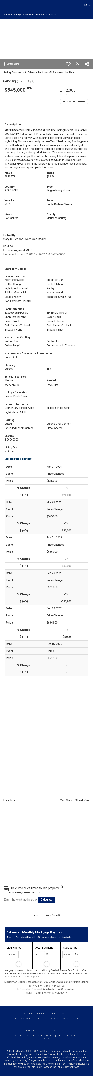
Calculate (47, 899)
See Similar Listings (74, 101)
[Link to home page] (3, 5)
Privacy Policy (58, 1031)
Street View (82, 800)
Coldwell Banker (35, 1013)
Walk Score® (53, 915)
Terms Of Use (33, 1031)
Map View (66, 800)
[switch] (68, 64)
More (87, 5)
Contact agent (13, 64)
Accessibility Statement (34, 1036)
